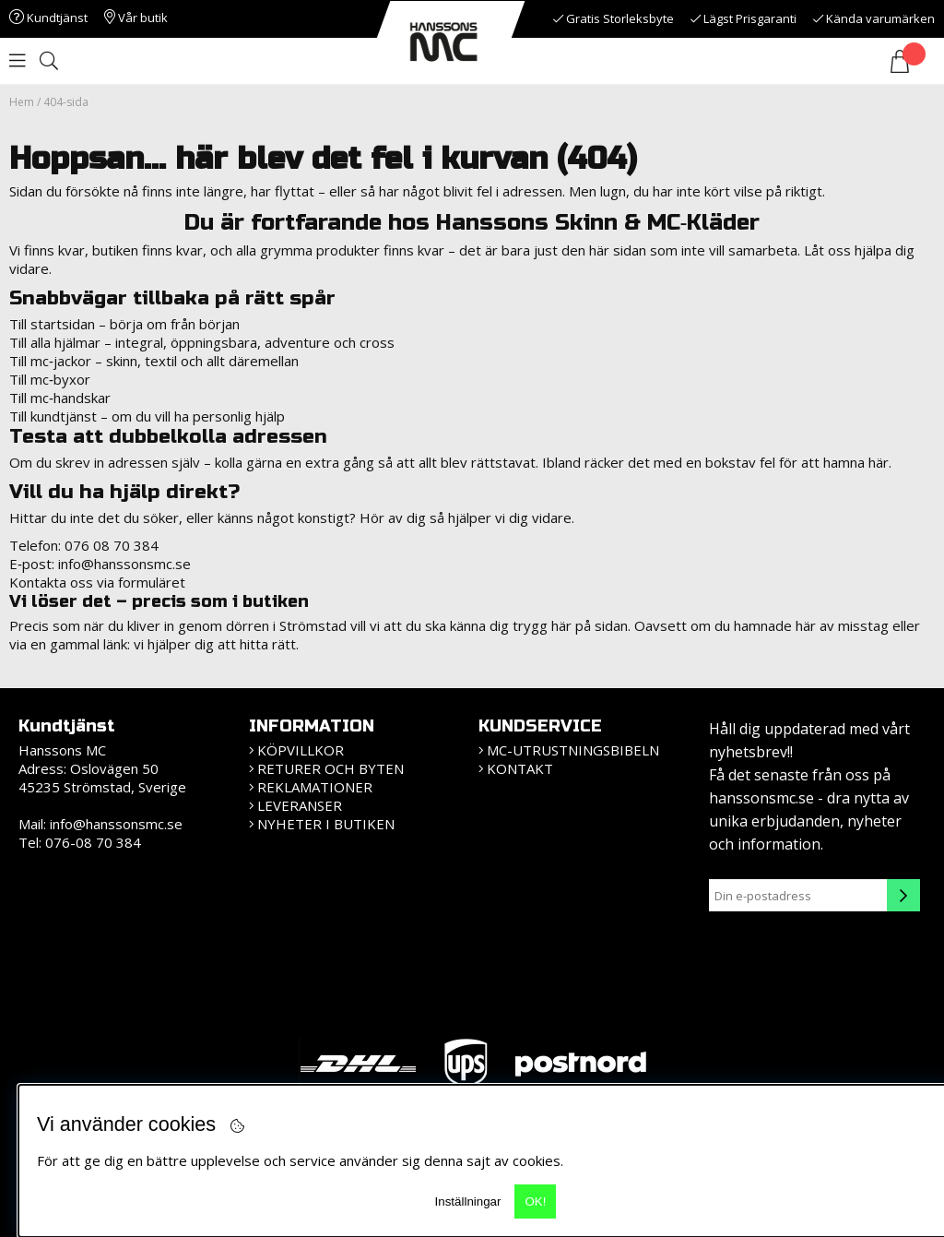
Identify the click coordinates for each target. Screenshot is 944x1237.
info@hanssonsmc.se (124, 563)
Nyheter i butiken (326, 824)
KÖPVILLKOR (300, 750)
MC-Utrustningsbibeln (573, 750)
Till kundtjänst (53, 416)
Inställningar (468, 1201)
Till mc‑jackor (50, 360)
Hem (21, 102)
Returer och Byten (330, 768)
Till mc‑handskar (60, 397)
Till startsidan (52, 324)
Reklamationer (314, 787)
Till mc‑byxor (49, 379)
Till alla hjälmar (54, 342)
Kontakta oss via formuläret (97, 582)
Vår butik (136, 17)
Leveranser (299, 805)
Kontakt (520, 768)
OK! (535, 1201)
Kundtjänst (48, 17)
